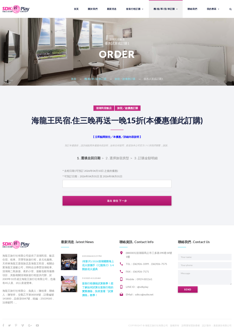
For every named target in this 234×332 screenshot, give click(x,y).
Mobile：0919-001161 (139, 279)
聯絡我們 (192, 8)
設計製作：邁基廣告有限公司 (217, 325)
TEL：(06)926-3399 (137, 264)
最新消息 (112, 8)
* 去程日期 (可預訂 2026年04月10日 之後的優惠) (90, 170)
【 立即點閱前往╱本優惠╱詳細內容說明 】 (117, 136)
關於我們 (93, 8)
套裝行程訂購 (133, 8)
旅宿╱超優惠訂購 (125, 78)
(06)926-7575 (159, 264)
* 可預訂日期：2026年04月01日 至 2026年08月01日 (92, 176)
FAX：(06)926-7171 (137, 271)
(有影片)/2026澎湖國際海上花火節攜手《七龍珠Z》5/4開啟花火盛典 (98, 265)
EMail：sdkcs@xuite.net (139, 294)
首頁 (76, 8)
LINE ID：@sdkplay (137, 286)
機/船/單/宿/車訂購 (164, 8)
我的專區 (211, 8)
